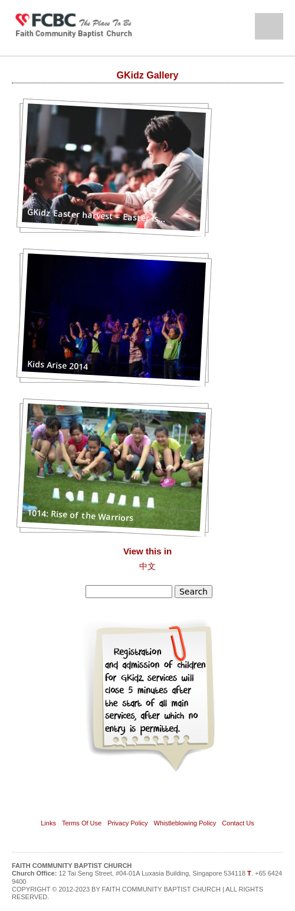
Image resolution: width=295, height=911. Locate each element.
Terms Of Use (81, 823)
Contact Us (238, 823)
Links (48, 823)
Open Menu (269, 26)
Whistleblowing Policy (185, 823)
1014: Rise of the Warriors (80, 515)
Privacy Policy (127, 823)
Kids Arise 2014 (57, 365)
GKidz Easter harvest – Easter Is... (96, 215)
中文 (147, 566)
